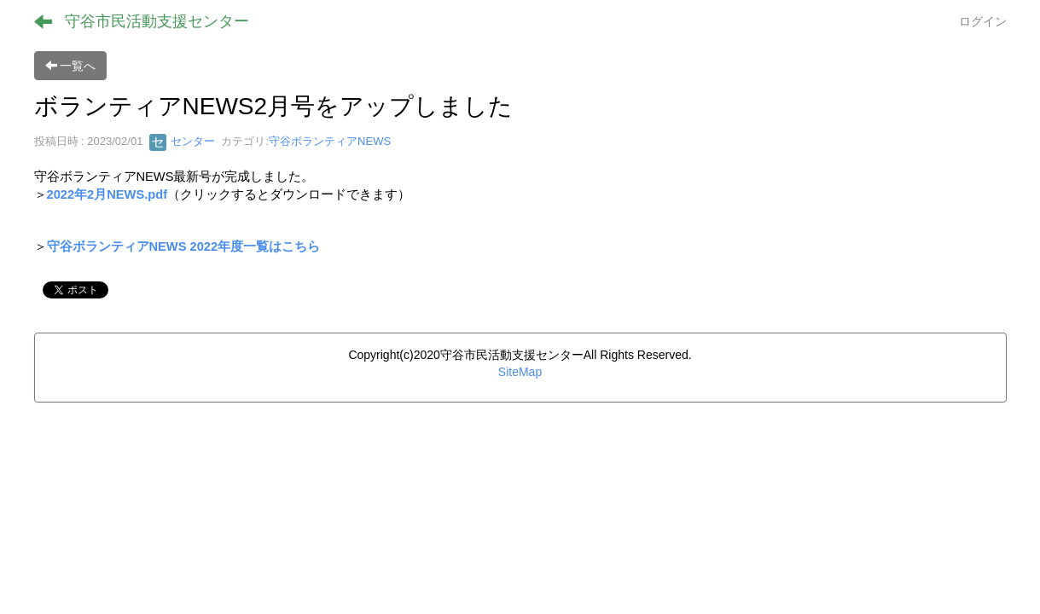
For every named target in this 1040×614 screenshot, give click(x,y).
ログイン (983, 21)
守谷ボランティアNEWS (330, 141)
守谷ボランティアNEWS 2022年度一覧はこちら (184, 246)
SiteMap (520, 372)
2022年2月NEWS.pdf (107, 194)
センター (182, 141)
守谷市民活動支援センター (157, 21)
